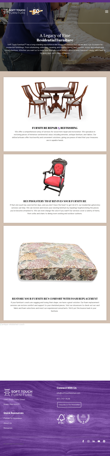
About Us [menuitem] (8, 423)
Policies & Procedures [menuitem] (13, 418)
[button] (106, 11)
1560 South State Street (14, 399)
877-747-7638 (63, 398)
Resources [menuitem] (8, 428)
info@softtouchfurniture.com (68, 393)
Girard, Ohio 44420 (11, 404)
